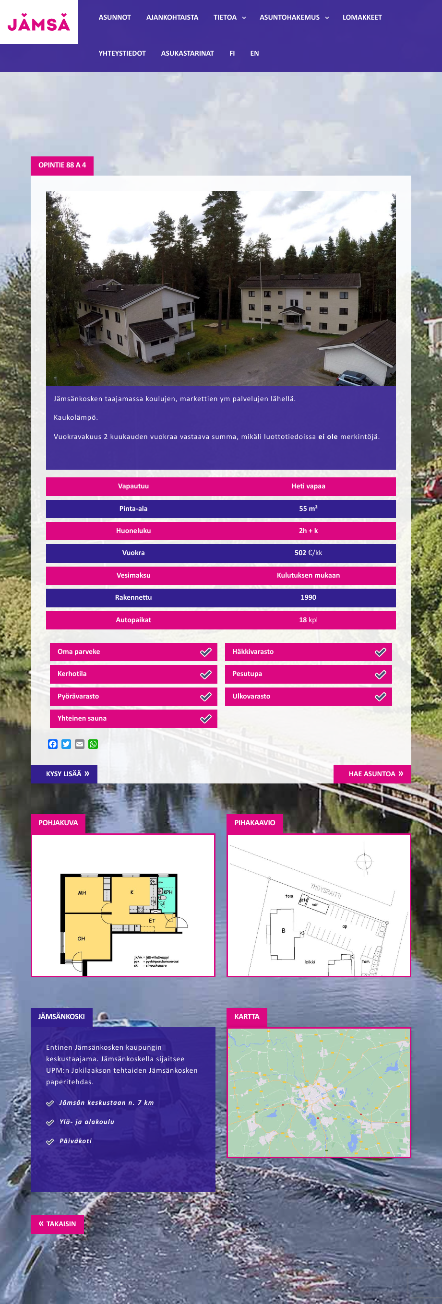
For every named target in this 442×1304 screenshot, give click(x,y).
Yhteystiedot (122, 54)
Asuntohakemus (290, 18)
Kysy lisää (64, 774)
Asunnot (115, 18)
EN (255, 54)
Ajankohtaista (172, 18)
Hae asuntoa (372, 774)
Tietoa (225, 18)
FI (232, 54)
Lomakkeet (362, 18)
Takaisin (61, 1224)
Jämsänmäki (39, 22)
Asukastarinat (187, 54)
